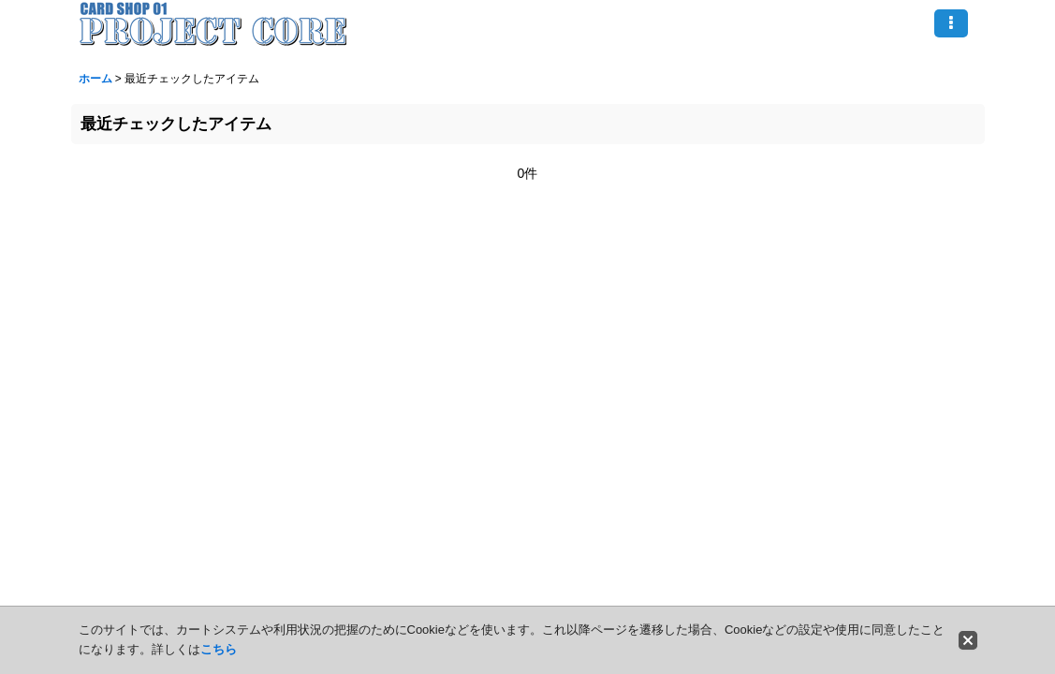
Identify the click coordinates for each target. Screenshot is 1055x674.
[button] (951, 23)
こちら (218, 649)
